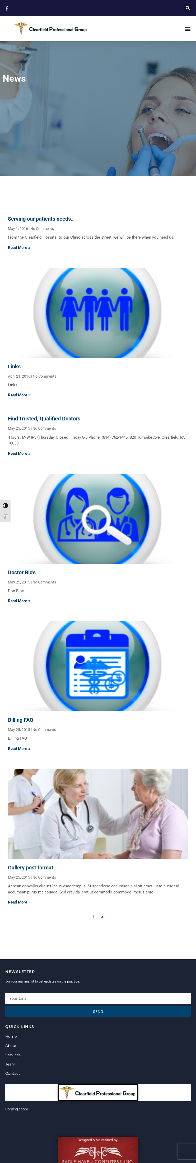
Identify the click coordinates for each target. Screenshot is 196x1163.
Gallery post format (30, 867)
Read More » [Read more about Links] (19, 395)
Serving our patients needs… (41, 219)
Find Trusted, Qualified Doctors (44, 418)
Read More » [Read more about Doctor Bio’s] (19, 601)
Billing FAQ (20, 720)
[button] (188, 8)
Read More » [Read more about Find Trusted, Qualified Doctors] (19, 453)
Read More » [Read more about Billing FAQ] (19, 748)
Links (14, 366)
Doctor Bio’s (22, 572)
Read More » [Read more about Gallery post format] (19, 902)
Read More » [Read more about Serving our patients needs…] (19, 247)
